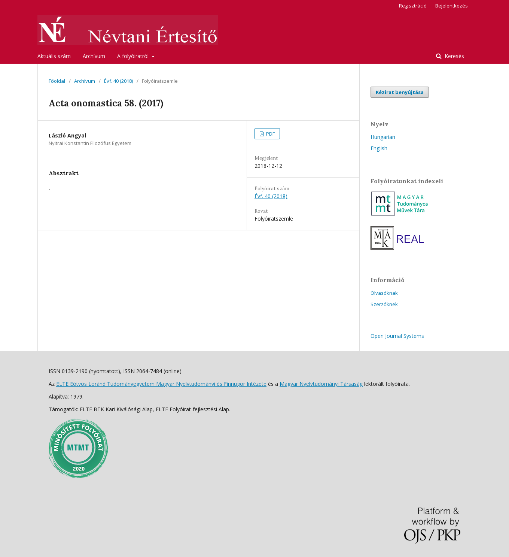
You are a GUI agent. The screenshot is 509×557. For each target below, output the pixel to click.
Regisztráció (413, 5)
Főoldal (57, 81)
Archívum (94, 56)
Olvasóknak (384, 293)
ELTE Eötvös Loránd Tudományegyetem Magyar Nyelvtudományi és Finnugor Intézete (161, 383)
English (379, 148)
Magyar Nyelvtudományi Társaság (321, 383)
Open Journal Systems (397, 335)
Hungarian (383, 136)
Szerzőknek (384, 304)
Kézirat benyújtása (400, 92)
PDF (270, 133)
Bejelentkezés (451, 5)
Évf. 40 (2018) (118, 81)
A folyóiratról (133, 56)
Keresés (453, 56)
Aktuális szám (54, 56)
